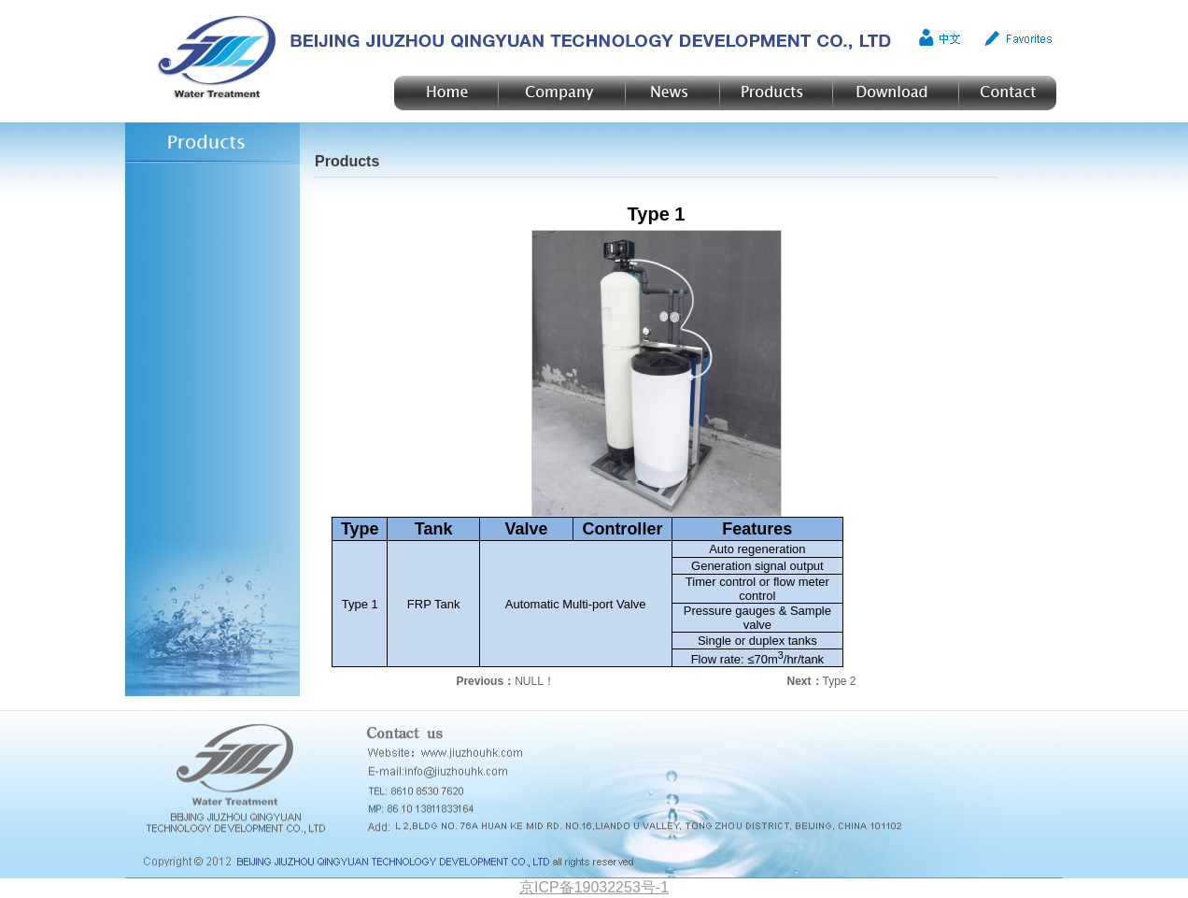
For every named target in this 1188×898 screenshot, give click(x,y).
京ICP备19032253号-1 (594, 887)
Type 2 (839, 681)
